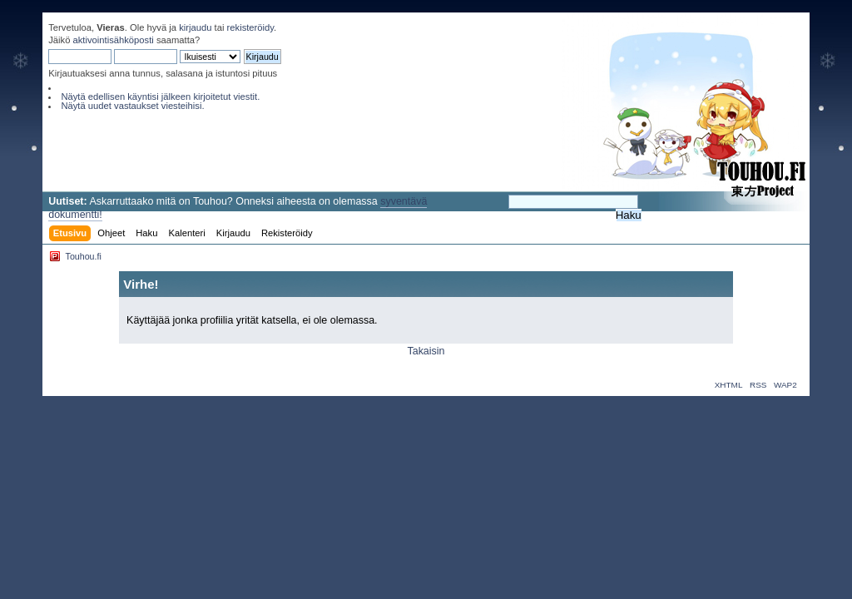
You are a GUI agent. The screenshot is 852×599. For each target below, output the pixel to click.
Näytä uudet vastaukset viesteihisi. (132, 106)
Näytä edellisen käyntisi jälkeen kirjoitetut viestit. (160, 96)
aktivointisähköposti (113, 40)
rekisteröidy (251, 27)
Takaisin (425, 351)
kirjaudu (195, 27)
